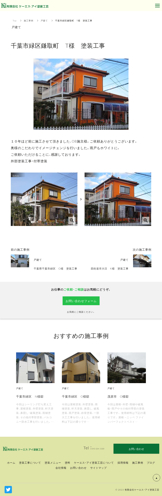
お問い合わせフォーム (81, 301)
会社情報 (60, 467)
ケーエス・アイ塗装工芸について (94, 462)
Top (14, 20)
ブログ (151, 462)
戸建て (44, 20)
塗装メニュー (53, 462)
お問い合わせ (78, 467)
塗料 (67, 462)
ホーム (11, 462)
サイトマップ (98, 467)
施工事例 (28, 20)
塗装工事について (30, 462)
